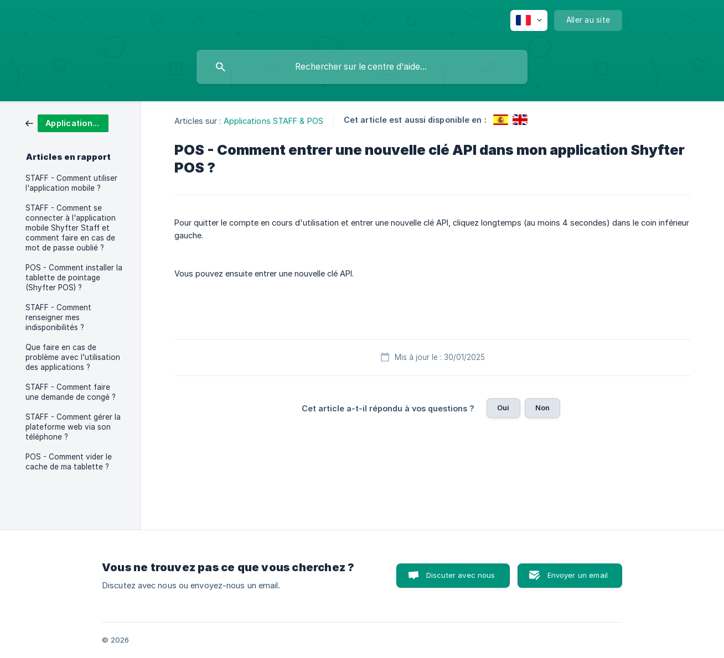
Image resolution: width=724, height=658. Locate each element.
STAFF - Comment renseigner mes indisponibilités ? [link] (58, 317)
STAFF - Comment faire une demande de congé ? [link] (70, 392)
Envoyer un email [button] (577, 575)
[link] (66, 122)
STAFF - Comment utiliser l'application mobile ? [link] (71, 183)
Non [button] (542, 407)
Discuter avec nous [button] (460, 575)
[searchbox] (362, 67)
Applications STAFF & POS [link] (273, 121)
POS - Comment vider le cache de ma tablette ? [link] (68, 461)
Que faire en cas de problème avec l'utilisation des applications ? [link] (72, 357)
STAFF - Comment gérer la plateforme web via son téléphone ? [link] (73, 426)
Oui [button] (503, 407)
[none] (528, 20)
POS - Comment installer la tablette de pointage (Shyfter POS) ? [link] (73, 277)
